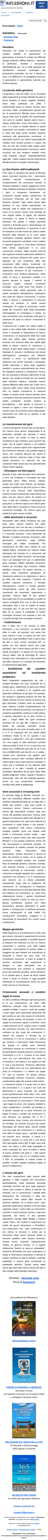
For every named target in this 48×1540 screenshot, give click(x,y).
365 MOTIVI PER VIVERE (24, 1495)
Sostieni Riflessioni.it (24, 1512)
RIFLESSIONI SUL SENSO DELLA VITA (24, 1442)
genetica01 (5, 15)
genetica (29, 12)
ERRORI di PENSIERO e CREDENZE (24, 1387)
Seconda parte (11, 37)
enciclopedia (16, 12)
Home (3, 12)
